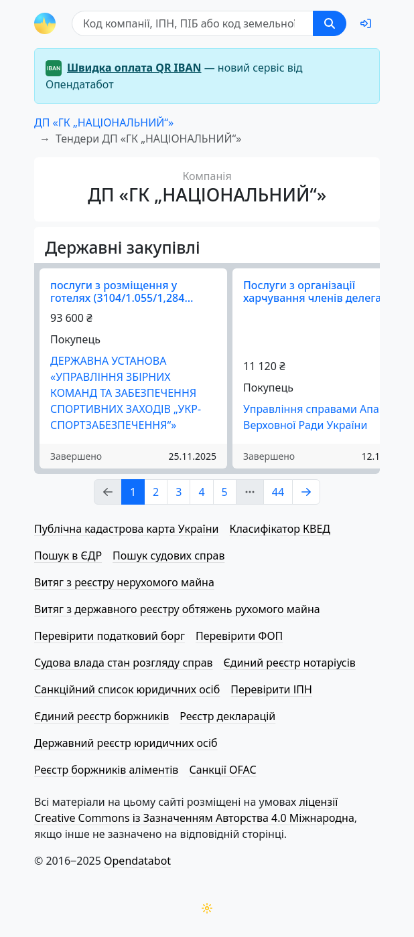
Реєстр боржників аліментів (106, 769)
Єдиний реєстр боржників (101, 716)
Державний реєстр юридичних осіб (126, 743)
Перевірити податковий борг (109, 635)
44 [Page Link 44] (278, 492)
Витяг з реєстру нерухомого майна (124, 582)
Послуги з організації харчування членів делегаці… (321, 291)
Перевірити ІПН (271, 689)
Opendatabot (137, 860)
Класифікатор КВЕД (279, 528)
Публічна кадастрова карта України (126, 528)
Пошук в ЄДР (68, 555)
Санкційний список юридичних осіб (127, 689)
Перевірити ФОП (239, 635)
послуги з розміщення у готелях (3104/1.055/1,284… (121, 291)
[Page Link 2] (306, 492)
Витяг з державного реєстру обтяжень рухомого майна (177, 609)
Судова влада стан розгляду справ (123, 662)
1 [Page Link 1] (133, 492)
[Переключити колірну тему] (207, 908)
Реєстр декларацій (227, 716)
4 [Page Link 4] (201, 492)
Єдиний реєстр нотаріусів (290, 662)
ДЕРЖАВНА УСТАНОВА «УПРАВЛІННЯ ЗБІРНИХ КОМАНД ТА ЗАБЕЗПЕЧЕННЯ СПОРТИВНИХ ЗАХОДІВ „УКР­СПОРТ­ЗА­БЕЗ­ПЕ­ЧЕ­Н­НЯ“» (125, 392)
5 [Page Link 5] (225, 492)
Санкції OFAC (222, 769)
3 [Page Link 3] (179, 492)
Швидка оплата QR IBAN (134, 67)
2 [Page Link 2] (156, 492)
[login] (366, 23)
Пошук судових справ (168, 555)
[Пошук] (193, 23)
